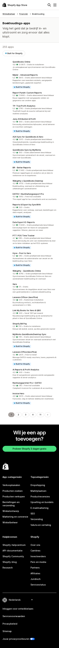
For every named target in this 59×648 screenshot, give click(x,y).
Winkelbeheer (10, 522)
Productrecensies (40, 496)
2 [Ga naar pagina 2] (18, 414)
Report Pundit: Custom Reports (27, 93)
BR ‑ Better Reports (22, 167)
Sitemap (7, 631)
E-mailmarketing (39, 508)
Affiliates (35, 573)
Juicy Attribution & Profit (24, 119)
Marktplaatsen (38, 491)
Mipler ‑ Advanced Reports (25, 75)
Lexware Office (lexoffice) (25, 352)
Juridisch (35, 579)
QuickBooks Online (21, 62)
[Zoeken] (49, 5)
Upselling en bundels (42, 502)
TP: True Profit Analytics (24, 106)
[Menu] (54, 5)
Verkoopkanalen (11, 485)
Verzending (37, 519)
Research (8, 567)
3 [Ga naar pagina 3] (25, 414)
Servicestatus (38, 584)
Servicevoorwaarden (14, 616)
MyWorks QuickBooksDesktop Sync (29, 334)
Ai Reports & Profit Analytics (26, 369)
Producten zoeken (12, 491)
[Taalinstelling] (20, 599)
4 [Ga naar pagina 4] (33, 414)
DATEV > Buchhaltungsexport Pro (28, 194)
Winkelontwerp (11, 511)
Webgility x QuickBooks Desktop (28, 181)
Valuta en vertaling (41, 525)
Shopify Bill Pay (20, 324)
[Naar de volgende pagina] (48, 414)
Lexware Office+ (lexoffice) (25, 297)
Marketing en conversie (15, 516)
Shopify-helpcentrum (14, 545)
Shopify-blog (10, 562)
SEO (33, 513)
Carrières (35, 550)
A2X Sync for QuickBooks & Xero (28, 137)
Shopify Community (13, 556)
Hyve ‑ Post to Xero (22, 253)
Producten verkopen (14, 496)
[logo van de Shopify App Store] (15, 5)
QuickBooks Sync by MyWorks (27, 150)
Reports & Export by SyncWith (27, 204)
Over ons (35, 545)
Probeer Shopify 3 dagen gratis (29, 448)
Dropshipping (38, 485)
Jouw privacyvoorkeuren (16, 639)
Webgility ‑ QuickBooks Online (27, 271)
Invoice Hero (18, 393)
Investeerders (38, 556)
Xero (15, 284)
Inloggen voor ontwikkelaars (18, 608)
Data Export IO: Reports (24, 222)
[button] (29, 65)
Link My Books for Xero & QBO (27, 310)
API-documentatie (12, 550)
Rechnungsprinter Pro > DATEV (27, 383)
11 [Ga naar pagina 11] (40, 414)
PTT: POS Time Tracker (24, 235)
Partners (35, 567)
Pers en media (38, 562)
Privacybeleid (10, 623)
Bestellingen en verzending (11, 504)
